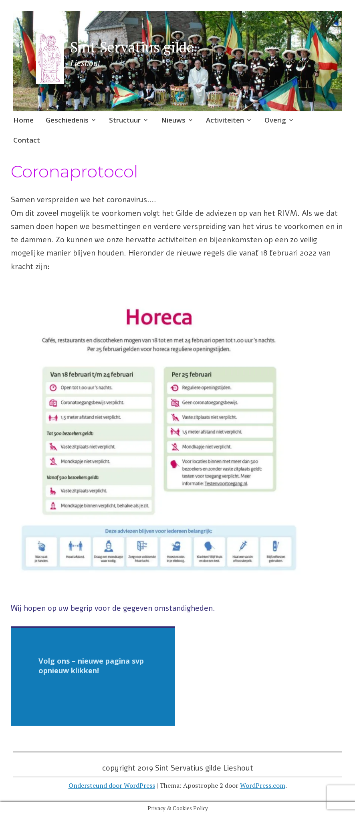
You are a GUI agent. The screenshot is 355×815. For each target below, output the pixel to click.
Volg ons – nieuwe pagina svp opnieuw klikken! (91, 665)
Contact (26, 140)
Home (23, 120)
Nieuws (173, 120)
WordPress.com (262, 785)
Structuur (125, 120)
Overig (275, 120)
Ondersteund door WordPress (112, 785)
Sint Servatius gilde (132, 47)
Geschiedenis (67, 120)
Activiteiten (225, 120)
